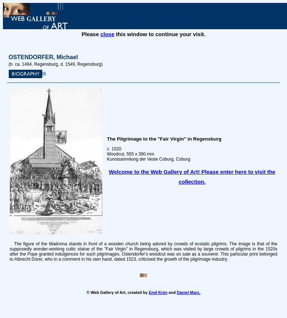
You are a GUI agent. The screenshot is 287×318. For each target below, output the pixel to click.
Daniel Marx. (188, 292)
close (107, 34)
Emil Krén (158, 292)
